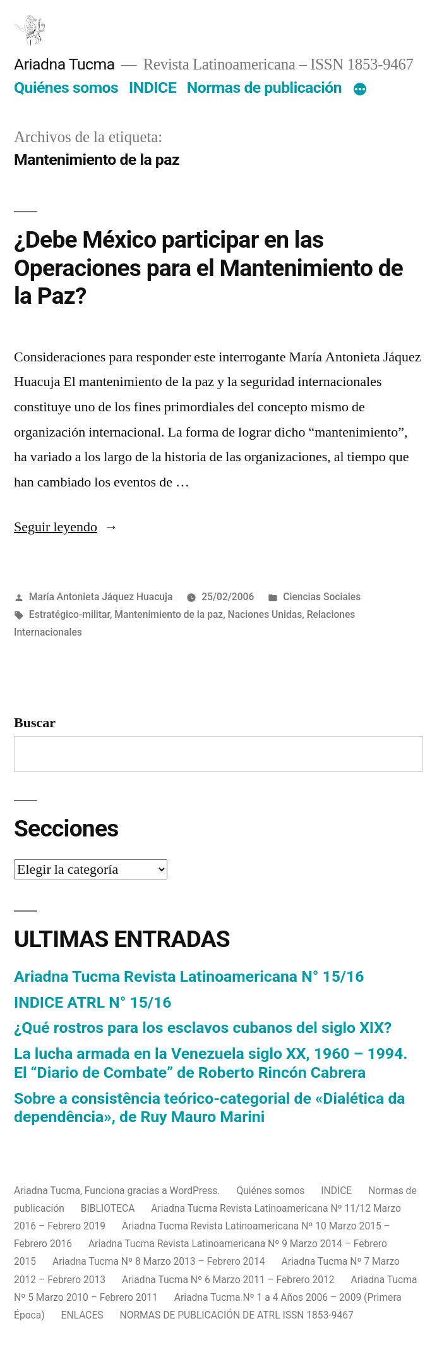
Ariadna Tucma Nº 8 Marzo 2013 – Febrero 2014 (158, 1261)
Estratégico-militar (69, 614)
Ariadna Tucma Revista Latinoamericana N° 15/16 (189, 976)
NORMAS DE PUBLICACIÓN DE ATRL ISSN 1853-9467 (237, 1315)
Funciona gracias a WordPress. (154, 1191)
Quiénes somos (66, 87)
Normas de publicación (264, 87)
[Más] (360, 90)
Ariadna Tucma (64, 64)
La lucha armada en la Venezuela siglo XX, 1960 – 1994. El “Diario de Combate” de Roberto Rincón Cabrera (210, 1063)
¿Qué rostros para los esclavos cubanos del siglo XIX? (203, 1027)
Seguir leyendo (66, 527)
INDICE (152, 87)
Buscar (35, 723)
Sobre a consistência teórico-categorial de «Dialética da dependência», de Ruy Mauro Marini (209, 1107)
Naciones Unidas (265, 614)
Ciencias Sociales (322, 597)
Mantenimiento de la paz (168, 614)
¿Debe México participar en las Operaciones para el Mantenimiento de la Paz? (208, 268)
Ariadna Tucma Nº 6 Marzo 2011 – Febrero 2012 (228, 1280)
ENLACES (82, 1315)
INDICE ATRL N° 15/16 (92, 1002)
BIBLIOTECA (108, 1208)
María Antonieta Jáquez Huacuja (101, 597)
